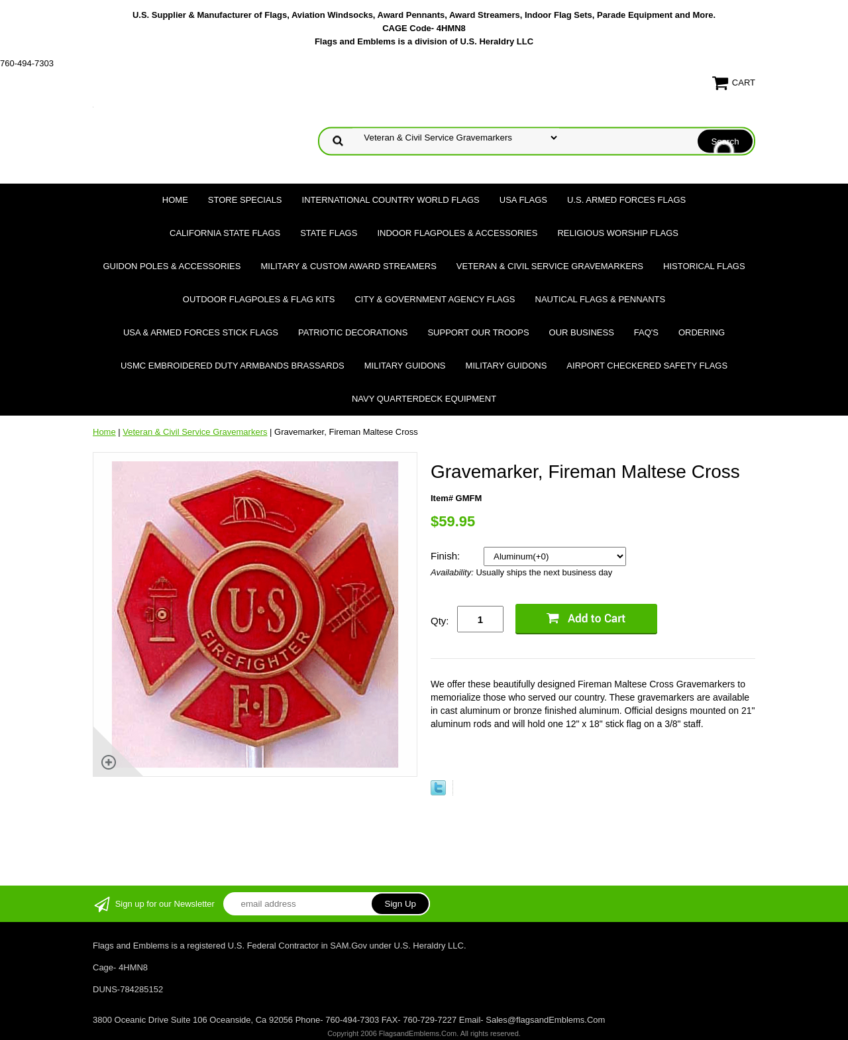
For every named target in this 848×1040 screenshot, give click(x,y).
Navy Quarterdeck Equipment (424, 399)
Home (175, 200)
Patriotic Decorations (352, 332)
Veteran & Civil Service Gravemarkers (549, 266)
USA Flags (523, 200)
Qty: (440, 620)
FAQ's (646, 332)
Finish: (446, 555)
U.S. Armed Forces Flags (626, 200)
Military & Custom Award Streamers (348, 266)
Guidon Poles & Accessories (171, 266)
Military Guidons (405, 366)
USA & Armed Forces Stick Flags (200, 332)
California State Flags (225, 233)
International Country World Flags (391, 200)
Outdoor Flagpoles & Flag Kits (259, 299)
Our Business (581, 332)
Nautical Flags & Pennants (600, 299)
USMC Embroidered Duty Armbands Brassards (232, 366)
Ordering (701, 332)
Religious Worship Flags (617, 233)
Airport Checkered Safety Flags (646, 366)
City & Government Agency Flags (434, 299)
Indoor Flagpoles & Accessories (457, 233)
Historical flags (704, 266)
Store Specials (245, 200)
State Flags (328, 233)
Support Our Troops (478, 332)
